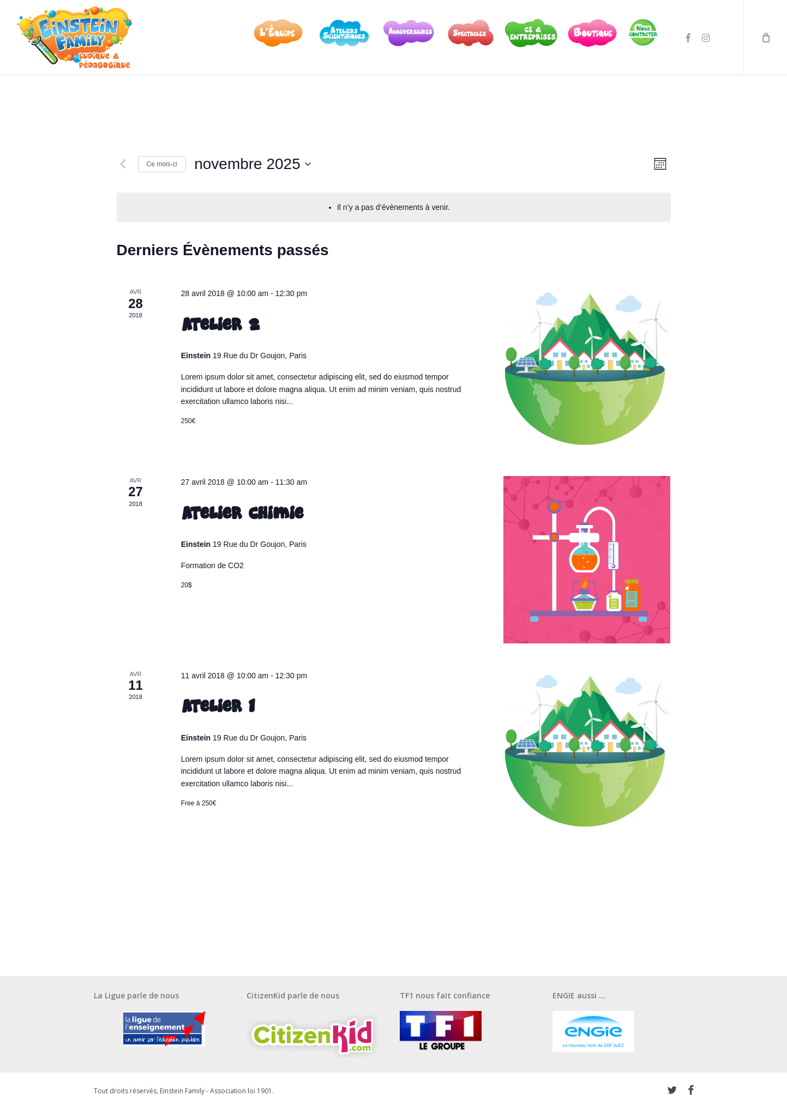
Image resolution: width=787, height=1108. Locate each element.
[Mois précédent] (123, 164)
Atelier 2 (220, 324)
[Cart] (765, 39)
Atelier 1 (217, 706)
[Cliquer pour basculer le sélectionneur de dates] (252, 164)
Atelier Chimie (242, 513)
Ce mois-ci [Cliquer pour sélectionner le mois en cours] (162, 164)
